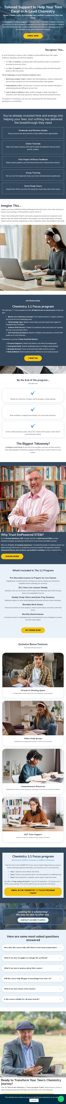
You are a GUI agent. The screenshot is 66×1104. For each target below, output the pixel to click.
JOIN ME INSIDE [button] (12, 556)
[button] (61, 1099)
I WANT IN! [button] (33, 358)
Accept (34, 1100)
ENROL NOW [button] (32, 36)
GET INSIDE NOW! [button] (33, 630)
